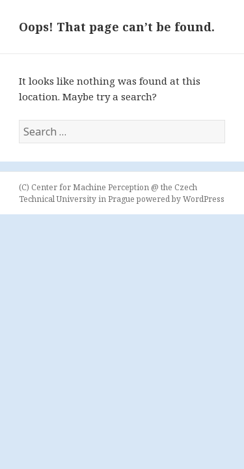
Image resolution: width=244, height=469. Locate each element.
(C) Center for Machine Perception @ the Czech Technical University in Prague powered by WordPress (121, 193)
